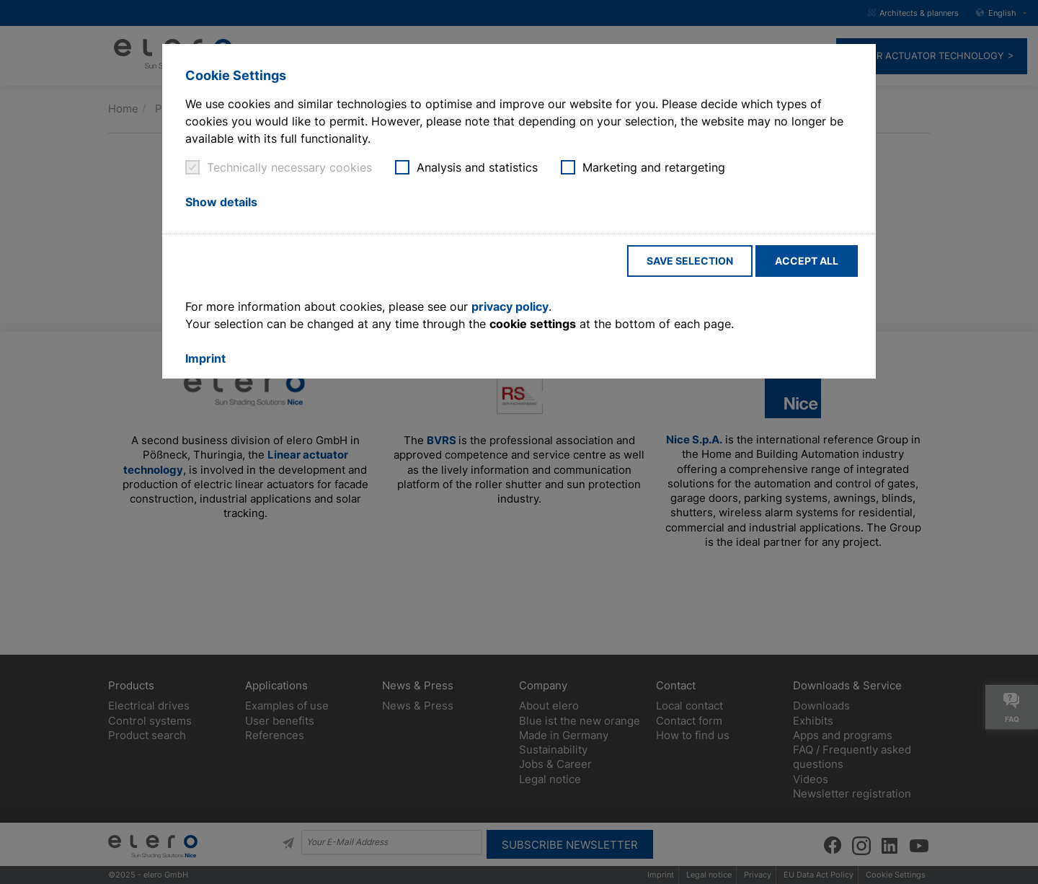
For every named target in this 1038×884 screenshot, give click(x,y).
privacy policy (510, 306)
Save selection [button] (690, 261)
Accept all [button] (806, 261)
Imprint (205, 358)
